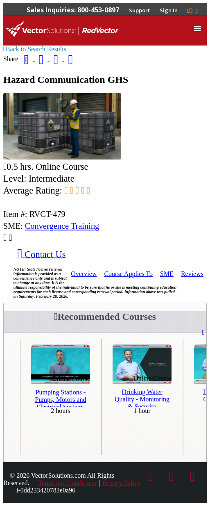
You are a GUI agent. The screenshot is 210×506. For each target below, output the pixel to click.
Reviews (192, 273)
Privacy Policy (121, 482)
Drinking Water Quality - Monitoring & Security (142, 397)
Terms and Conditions (67, 482)
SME (167, 273)
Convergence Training (62, 225)
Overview (84, 273)
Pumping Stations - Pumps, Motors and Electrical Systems (60, 398)
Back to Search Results (34, 49)
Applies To (128, 273)
